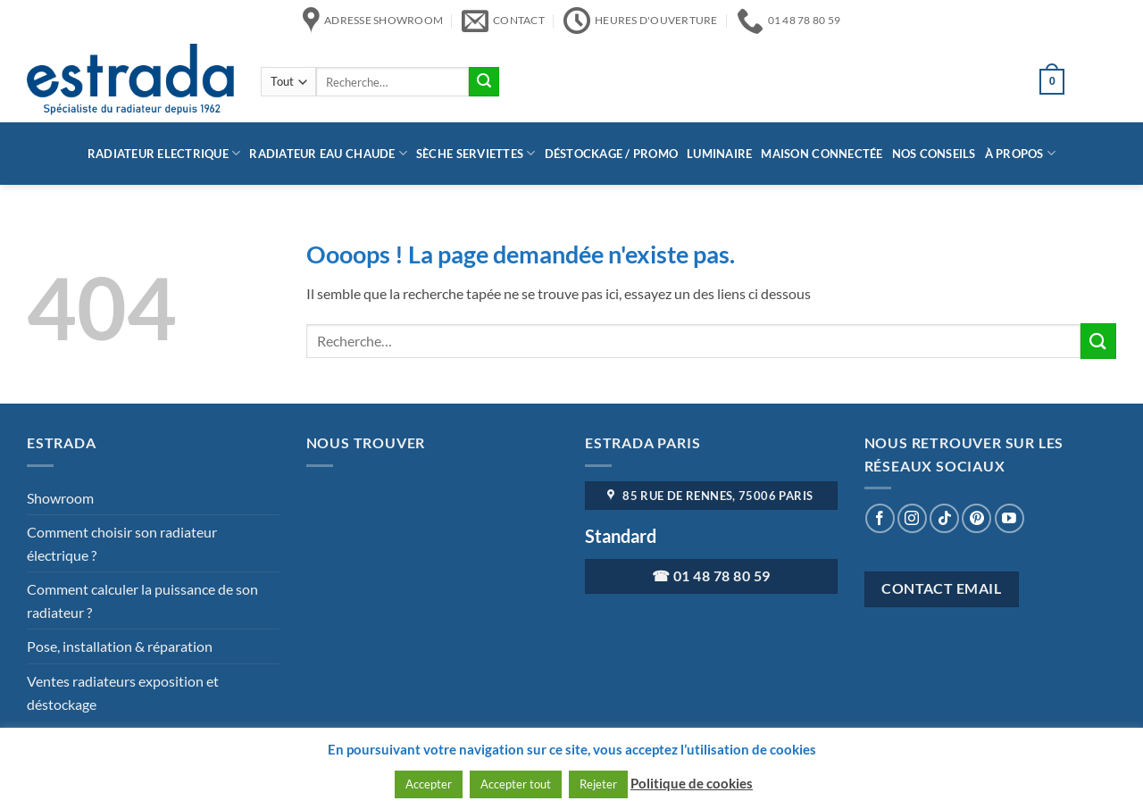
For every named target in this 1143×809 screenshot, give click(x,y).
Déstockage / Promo (612, 153)
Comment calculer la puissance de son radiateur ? (142, 600)
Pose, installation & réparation (120, 646)
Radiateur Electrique (164, 153)
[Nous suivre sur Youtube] (1009, 518)
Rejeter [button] (598, 784)
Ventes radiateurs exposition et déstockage (123, 692)
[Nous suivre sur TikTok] (944, 518)
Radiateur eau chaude (328, 153)
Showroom (60, 497)
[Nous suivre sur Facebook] (880, 518)
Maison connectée (821, 153)
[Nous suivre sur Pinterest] (976, 518)
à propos (1020, 153)
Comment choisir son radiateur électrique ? (122, 543)
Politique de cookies (691, 783)
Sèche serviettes (476, 153)
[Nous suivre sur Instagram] (912, 518)
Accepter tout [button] (515, 784)
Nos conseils (934, 153)
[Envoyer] (484, 82)
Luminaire (719, 153)
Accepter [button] (428, 784)
